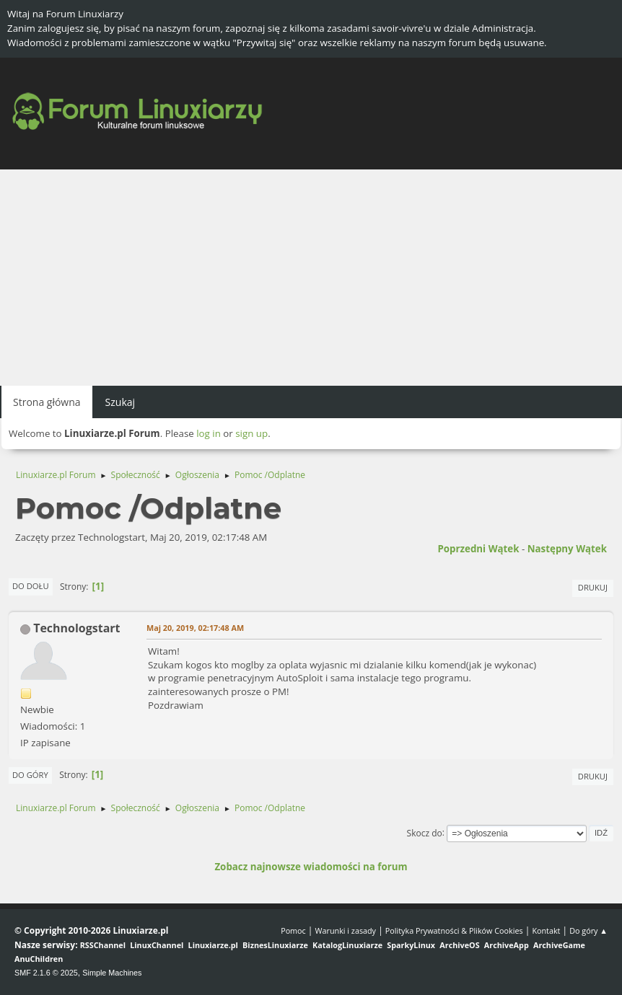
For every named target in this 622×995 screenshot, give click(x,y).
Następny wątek (567, 548)
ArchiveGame (559, 944)
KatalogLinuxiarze (347, 944)
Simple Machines (111, 972)
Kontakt (546, 930)
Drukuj (593, 587)
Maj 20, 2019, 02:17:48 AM (195, 627)
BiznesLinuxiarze (275, 944)
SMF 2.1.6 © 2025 (46, 972)
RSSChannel (103, 944)
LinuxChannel (156, 944)
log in (208, 433)
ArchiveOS (459, 944)
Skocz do (424, 832)
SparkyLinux (411, 944)
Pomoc (293, 930)
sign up (251, 433)
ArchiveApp (506, 944)
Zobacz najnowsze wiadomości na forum (310, 866)
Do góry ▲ (588, 930)
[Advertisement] (311, 278)
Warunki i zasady (345, 930)
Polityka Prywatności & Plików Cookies (454, 930)
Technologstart (76, 628)
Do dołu (30, 585)
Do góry (30, 774)
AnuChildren (38, 958)
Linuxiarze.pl (213, 944)
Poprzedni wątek (478, 548)
